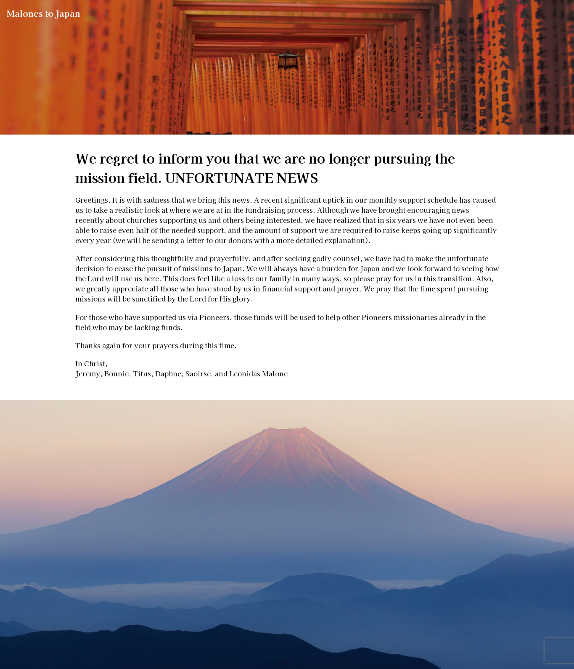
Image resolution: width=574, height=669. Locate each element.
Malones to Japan (43, 13)
